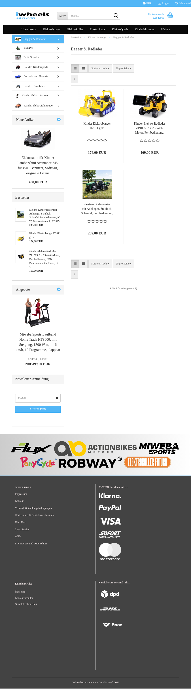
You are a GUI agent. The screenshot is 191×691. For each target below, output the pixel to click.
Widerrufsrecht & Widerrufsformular (35, 517)
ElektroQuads (120, 29)
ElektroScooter (52, 29)
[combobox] (100, 71)
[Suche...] (62, 16)
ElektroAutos (97, 29)
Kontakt (19, 503)
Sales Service (22, 531)
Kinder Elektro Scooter (32, 98)
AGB (18, 539)
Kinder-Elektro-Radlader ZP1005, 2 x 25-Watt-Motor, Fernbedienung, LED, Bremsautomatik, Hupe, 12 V (149, 131)
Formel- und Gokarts (31, 79)
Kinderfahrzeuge (144, 29)
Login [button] (163, 3)
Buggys (24, 50)
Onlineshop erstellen (83, 685)
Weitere (165, 29)
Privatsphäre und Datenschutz (31, 546)
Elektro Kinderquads (31, 69)
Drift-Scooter (27, 60)
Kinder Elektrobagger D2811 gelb (97, 128)
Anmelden (38, 412)
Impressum (21, 496)
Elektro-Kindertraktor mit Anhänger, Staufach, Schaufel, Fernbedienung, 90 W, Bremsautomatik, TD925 (97, 211)
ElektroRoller (75, 29)
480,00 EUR (38, 184)
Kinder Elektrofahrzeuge (34, 108)
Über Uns (20, 524)
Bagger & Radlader (30, 41)
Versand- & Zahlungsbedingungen (33, 510)
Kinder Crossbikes (30, 89)
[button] (147, 3)
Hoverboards (28, 29)
